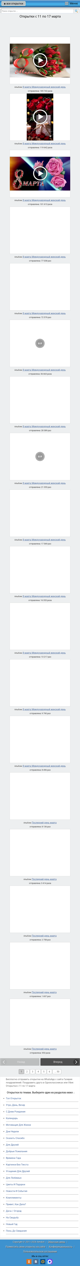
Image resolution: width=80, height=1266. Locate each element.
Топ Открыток (13, 1098)
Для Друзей (12, 1144)
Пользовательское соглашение (40, 1251)
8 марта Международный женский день (44, 87)
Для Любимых (14, 1177)
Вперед (57, 1061)
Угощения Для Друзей (18, 1171)
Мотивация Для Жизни (18, 1125)
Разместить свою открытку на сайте (25, 1246)
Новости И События (16, 1191)
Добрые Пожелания (16, 1151)
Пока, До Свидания (16, 1230)
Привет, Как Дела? (16, 1204)
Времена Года (13, 1158)
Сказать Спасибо (15, 1138)
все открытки (13, 3)
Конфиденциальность (60, 1246)
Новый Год (11, 1224)
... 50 (56, 1071)
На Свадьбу (12, 1217)
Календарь (12, 1118)
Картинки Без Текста (17, 1164)
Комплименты (13, 1197)
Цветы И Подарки (15, 1184)
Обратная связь (56, 1242)
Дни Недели (12, 1131)
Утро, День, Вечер (15, 1105)
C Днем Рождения (15, 1111)
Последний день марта (44, 822)
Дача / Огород (14, 1211)
